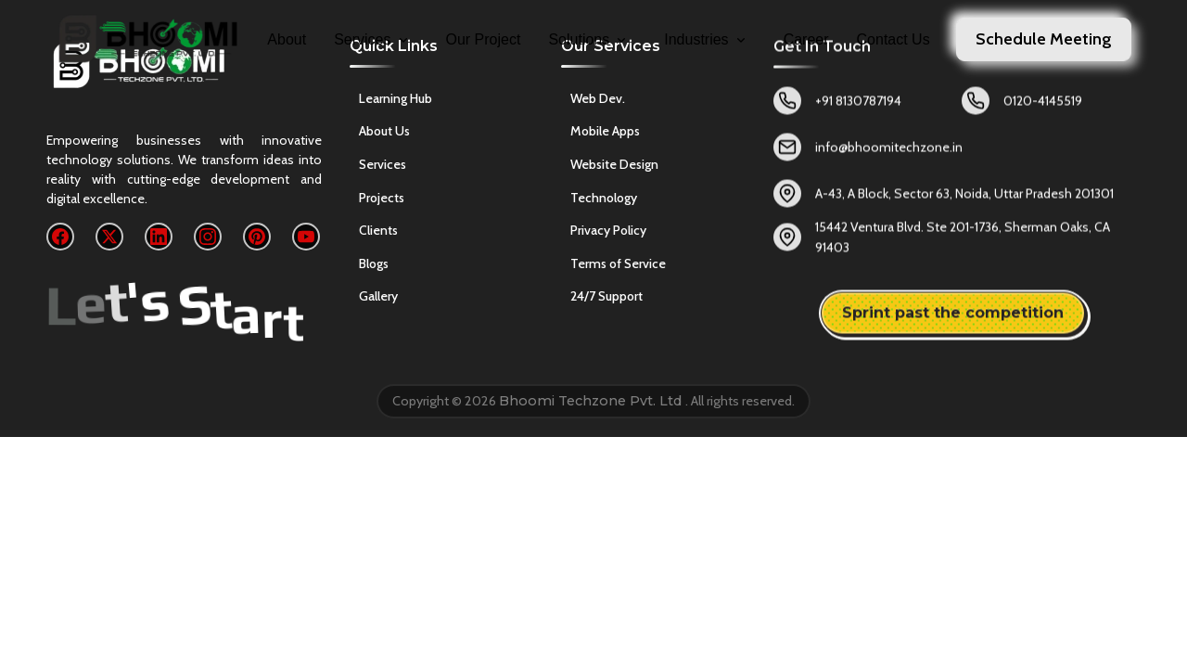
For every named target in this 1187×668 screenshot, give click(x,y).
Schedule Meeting (1044, 39)
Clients (378, 232)
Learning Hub (395, 99)
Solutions (588, 39)
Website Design (614, 168)
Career (806, 39)
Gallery (378, 297)
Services (372, 39)
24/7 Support (606, 300)
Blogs (374, 264)
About (286, 39)
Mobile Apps (605, 135)
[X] (109, 236)
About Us (384, 132)
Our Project (483, 39)
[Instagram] (208, 236)
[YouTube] (306, 236)
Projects (381, 198)
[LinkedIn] (158, 236)
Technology (603, 201)
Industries (705, 39)
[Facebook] (60, 236)
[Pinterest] (257, 236)
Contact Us (893, 39)
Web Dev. (597, 102)
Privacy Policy (608, 233)
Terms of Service (618, 267)
